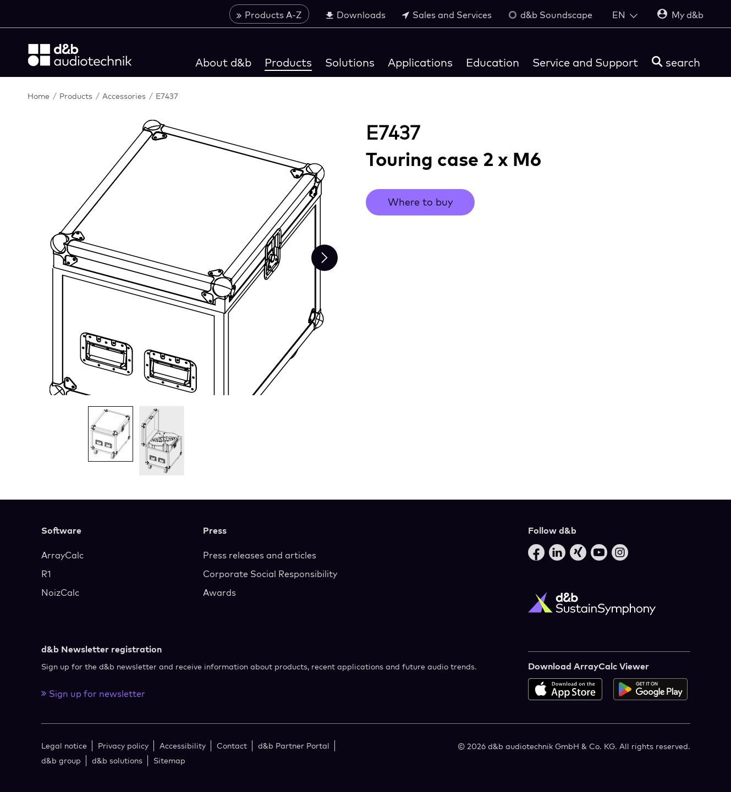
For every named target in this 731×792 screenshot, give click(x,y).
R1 (46, 573)
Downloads (356, 14)
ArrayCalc (62, 555)
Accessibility (183, 745)
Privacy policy (123, 745)
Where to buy (420, 202)
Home (40, 96)
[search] (675, 62)
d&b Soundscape (550, 14)
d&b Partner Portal (293, 745)
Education (492, 62)
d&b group (61, 760)
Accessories (125, 96)
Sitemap (169, 760)
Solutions (350, 62)
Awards (219, 592)
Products (288, 62)
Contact (232, 745)
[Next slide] (324, 258)
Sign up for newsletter (93, 693)
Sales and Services (447, 14)
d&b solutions (117, 760)
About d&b (223, 62)
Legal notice (64, 745)
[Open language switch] (625, 14)
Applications (420, 62)
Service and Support (585, 62)
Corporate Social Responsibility (270, 573)
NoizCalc (60, 592)
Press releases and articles (259, 555)
